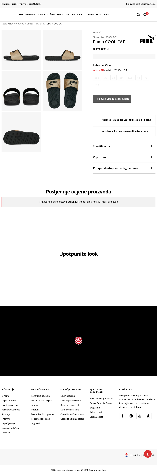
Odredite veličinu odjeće (72, 418)
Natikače (39, 23)
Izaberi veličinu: (102, 65)
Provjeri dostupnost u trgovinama (122, 168)
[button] (139, 14)
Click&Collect (96, 416)
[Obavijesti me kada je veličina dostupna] (97, 77)
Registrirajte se (147, 3)
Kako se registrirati (69, 405)
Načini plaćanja (67, 395)
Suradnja (6, 414)
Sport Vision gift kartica (101, 398)
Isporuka (35, 409)
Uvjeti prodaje (9, 400)
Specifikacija (122, 146)
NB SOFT (84, 470)
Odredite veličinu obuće (72, 414)
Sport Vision (7, 23)
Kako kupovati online (70, 400)
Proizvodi (20, 23)
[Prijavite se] (145, 14)
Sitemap (6, 432)
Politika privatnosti (11, 409)
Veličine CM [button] (121, 70)
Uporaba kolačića (10, 428)
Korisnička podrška (40, 395)
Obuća (30, 23)
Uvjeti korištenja (10, 405)
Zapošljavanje (8, 423)
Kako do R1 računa (69, 409)
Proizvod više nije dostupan (112, 98)
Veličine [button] (109, 70)
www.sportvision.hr (65, 470)
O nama (6, 395)
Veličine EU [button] (98, 70)
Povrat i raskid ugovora (42, 414)
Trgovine (6, 418)
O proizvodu (122, 157)
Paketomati (96, 412)
